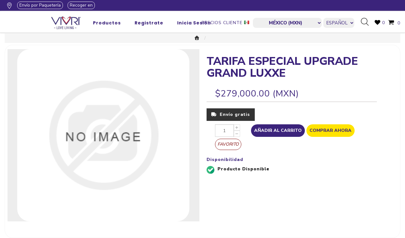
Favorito (228, 144)
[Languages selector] (338, 23)
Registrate (149, 23)
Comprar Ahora (330, 130)
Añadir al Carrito (278, 130)
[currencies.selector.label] (287, 23)
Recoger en (81, 5)
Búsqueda (367, 22)
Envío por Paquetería (40, 5)
